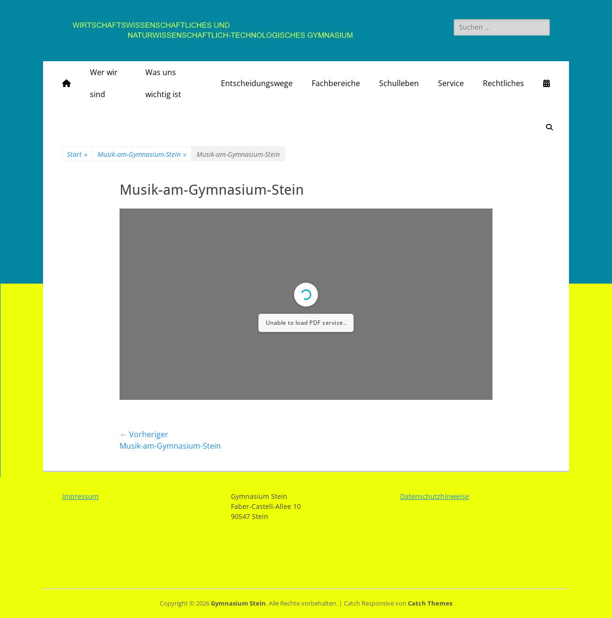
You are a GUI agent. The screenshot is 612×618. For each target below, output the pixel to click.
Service (451, 83)
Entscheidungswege (257, 83)
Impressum (80, 496)
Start (77, 154)
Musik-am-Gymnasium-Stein (142, 154)
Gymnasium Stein (238, 603)
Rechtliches (503, 83)
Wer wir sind (104, 83)
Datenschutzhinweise (434, 496)
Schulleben (399, 83)
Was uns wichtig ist (163, 83)
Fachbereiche (336, 83)
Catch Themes (430, 603)
